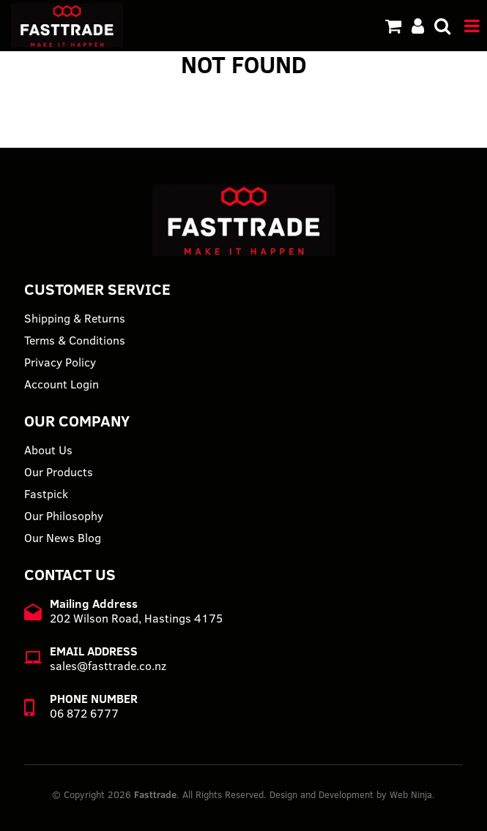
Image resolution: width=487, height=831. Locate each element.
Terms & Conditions (74, 340)
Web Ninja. (412, 794)
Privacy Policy (60, 362)
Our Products (58, 472)
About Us (48, 450)
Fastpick (46, 493)
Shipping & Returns (74, 318)
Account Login (61, 384)
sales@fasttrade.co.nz (108, 666)
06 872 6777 (84, 713)
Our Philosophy (63, 515)
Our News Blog (62, 537)
